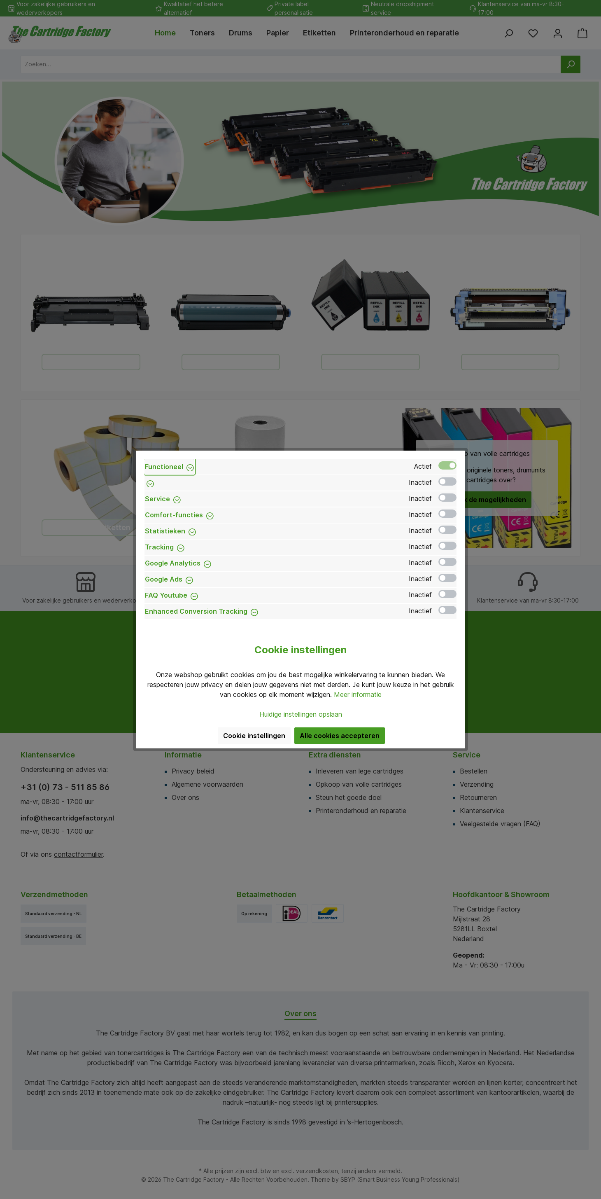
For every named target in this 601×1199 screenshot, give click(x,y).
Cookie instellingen (254, 736)
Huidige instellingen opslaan (300, 714)
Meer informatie (358, 694)
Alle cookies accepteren (340, 736)
